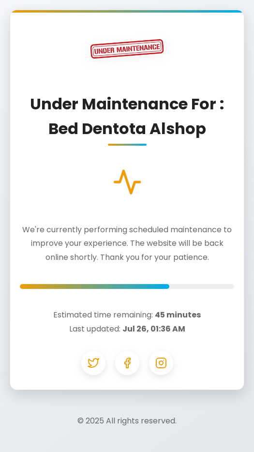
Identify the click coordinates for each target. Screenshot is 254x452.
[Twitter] (93, 363)
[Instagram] (161, 363)
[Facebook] (127, 363)
